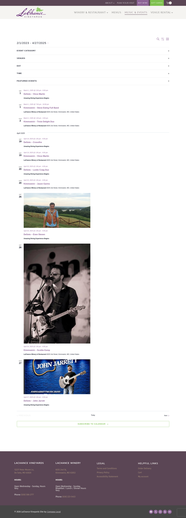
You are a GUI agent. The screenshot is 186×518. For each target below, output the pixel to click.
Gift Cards (157, 3)
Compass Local (54, 512)
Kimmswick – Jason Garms (37, 184)
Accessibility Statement (107, 476)
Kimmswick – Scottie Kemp (37, 350)
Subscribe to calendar (91, 424)
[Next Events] (166, 415)
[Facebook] (151, 512)
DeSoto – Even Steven (34, 234)
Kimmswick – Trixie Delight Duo (39, 122)
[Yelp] (165, 512)
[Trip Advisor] (170, 512)
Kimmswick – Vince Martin (36, 156)
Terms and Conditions (107, 468)
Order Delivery (144, 468)
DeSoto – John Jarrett (34, 401)
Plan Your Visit (125, 3)
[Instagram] (160, 512)
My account (143, 476)
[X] (156, 512)
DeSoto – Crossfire (33, 142)
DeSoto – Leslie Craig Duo (36, 170)
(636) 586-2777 (27, 494)
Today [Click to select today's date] (93, 415)
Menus (116, 12)
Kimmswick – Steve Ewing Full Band (41, 108)
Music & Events (136, 12)
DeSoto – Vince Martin (34, 94)
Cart (140, 472)
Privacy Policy (103, 472)
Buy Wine (143, 3)
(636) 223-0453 (68, 496)
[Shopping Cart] (168, 3)
